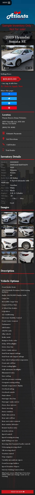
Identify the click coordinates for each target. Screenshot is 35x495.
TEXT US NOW (17, 492)
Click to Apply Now (12, 86)
